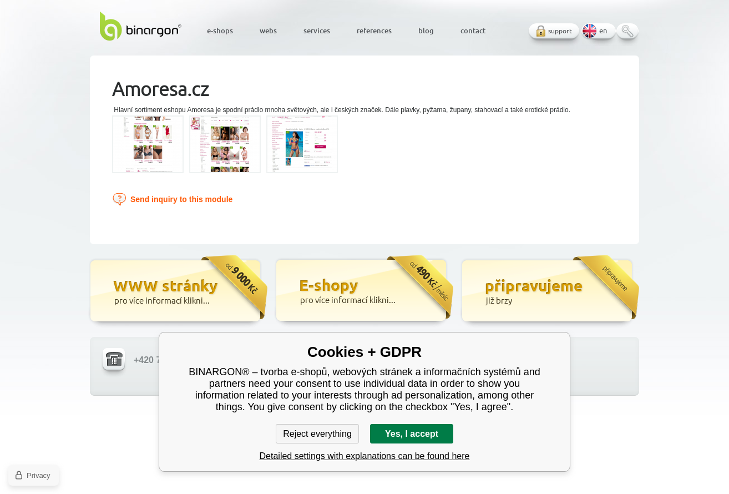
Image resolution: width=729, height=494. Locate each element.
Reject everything (317, 433)
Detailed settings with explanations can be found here (365, 456)
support (560, 31)
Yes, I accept (411, 433)
